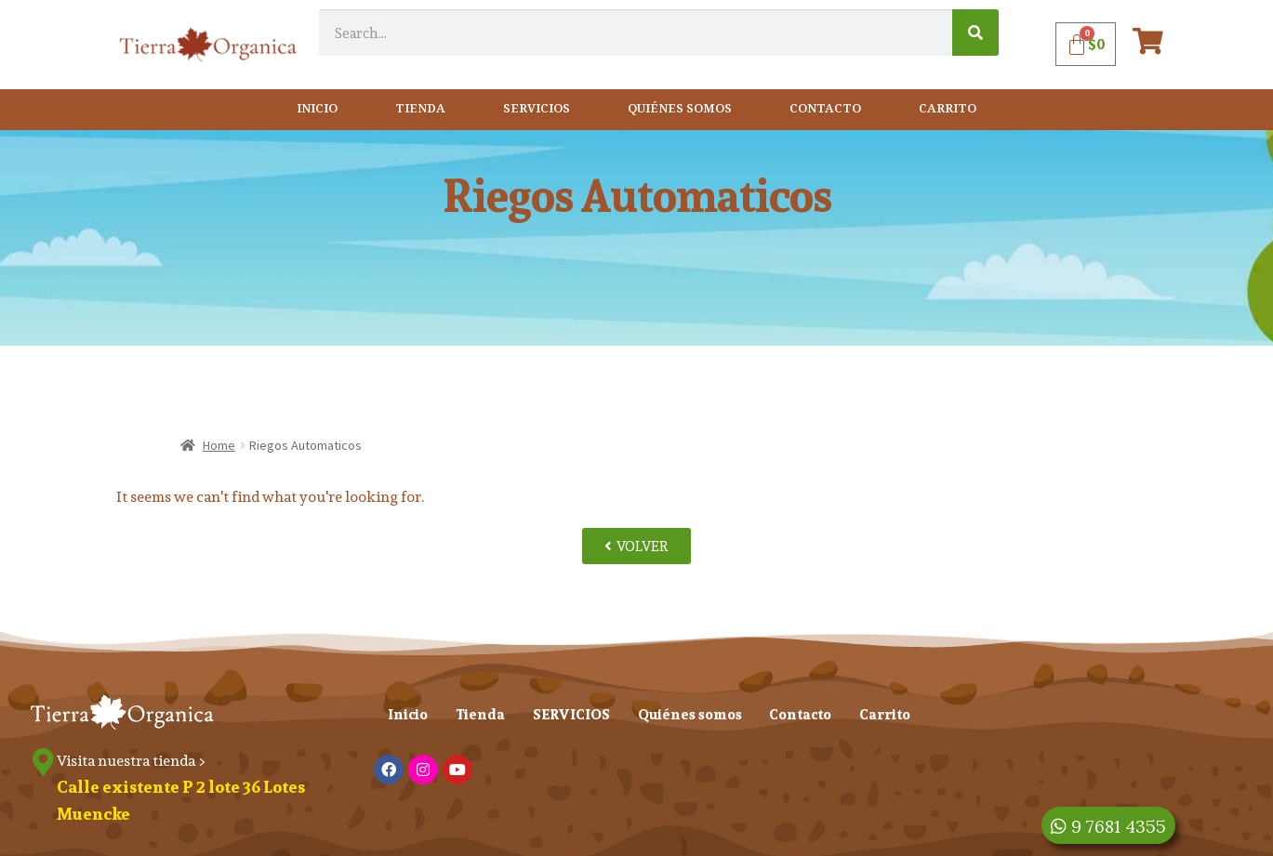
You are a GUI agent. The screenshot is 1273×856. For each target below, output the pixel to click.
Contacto (825, 109)
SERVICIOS (536, 109)
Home (219, 445)
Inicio (317, 109)
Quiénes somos (680, 109)
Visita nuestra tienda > (131, 760)
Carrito (947, 109)
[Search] (975, 32)
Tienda (420, 109)
